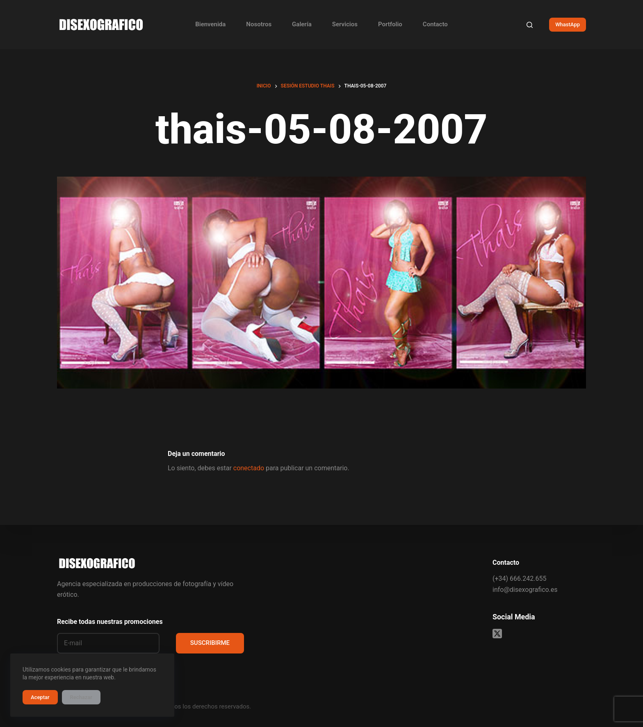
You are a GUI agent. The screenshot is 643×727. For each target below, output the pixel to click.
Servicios (345, 24)
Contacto (435, 24)
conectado (248, 468)
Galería (302, 24)
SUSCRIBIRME (210, 642)
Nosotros (258, 24)
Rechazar (81, 697)
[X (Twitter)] (497, 633)
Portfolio (390, 24)
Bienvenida (210, 24)
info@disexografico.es (525, 590)
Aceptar (40, 697)
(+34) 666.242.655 (519, 578)
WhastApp (567, 24)
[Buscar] (530, 25)
